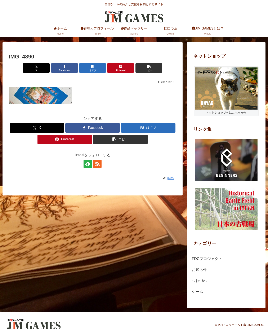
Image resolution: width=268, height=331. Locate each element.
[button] (148, 68)
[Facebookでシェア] (64, 68)
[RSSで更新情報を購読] (97, 164)
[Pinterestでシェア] (120, 68)
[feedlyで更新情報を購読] (88, 164)
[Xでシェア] (36, 68)
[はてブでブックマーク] (92, 68)
